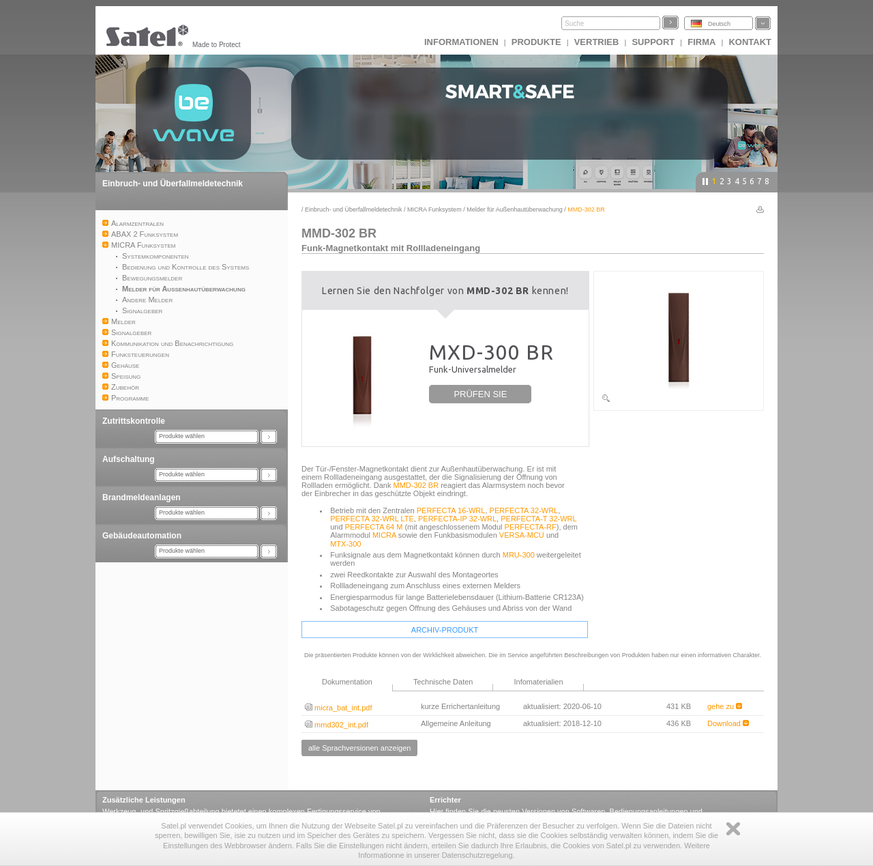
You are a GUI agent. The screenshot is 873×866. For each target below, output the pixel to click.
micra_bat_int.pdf (338, 708)
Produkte (536, 42)
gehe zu (724, 706)
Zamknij (733, 828)
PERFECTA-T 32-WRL (538, 519)
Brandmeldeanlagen (141, 497)
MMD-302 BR (416, 485)
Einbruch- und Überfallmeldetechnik (172, 183)
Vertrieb (596, 42)
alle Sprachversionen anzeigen (359, 748)
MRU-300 (519, 555)
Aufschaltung (128, 459)
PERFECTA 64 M (374, 527)
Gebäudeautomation (141, 535)
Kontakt (749, 42)
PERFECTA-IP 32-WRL (457, 519)
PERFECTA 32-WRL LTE (372, 519)
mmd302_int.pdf (336, 725)
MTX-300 (345, 544)
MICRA (384, 535)
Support (653, 42)
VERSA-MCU (521, 535)
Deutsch (719, 23)
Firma (701, 42)
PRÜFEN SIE (480, 394)
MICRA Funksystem (434, 209)
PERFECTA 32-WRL (524, 510)
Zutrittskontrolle (133, 421)
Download (728, 723)
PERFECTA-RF (531, 527)
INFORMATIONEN (461, 42)
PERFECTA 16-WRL (451, 510)
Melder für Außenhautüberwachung (515, 209)
